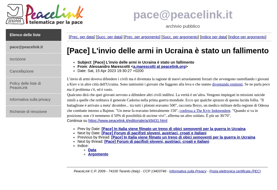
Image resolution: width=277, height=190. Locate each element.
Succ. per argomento (180, 37)
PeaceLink (45, 13)
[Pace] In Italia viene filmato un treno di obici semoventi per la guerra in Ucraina (173, 129)
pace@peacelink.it (183, 14)
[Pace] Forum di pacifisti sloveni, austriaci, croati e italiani (153, 133)
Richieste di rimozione (28, 112)
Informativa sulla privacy (30, 99)
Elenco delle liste (25, 35)
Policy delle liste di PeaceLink (25, 85)
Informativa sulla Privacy (187, 171)
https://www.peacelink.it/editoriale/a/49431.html (127, 120)
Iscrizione (18, 59)
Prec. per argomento (142, 37)
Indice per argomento (247, 37)
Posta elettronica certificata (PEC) (235, 171)
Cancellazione (22, 71)
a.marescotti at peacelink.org (159, 66)
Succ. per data (109, 37)
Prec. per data (82, 37)
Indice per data (213, 37)
